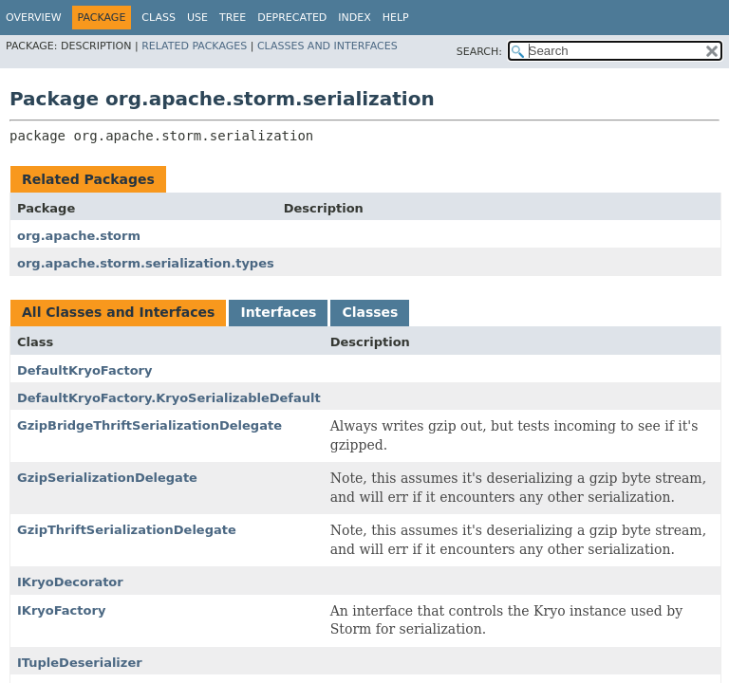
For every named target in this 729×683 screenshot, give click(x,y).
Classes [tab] (370, 312)
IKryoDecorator (70, 582)
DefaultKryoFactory (84, 370)
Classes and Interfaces (327, 46)
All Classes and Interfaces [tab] (118, 312)
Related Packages (194, 46)
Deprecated (292, 17)
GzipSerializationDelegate (107, 478)
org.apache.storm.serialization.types (145, 263)
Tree (232, 17)
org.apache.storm (78, 236)
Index (354, 17)
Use (197, 17)
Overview (34, 17)
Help (396, 17)
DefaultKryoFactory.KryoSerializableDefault (169, 398)
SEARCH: (479, 52)
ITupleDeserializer (79, 662)
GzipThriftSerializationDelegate (126, 530)
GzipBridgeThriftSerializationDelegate (149, 425)
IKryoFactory (61, 610)
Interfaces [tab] (278, 312)
